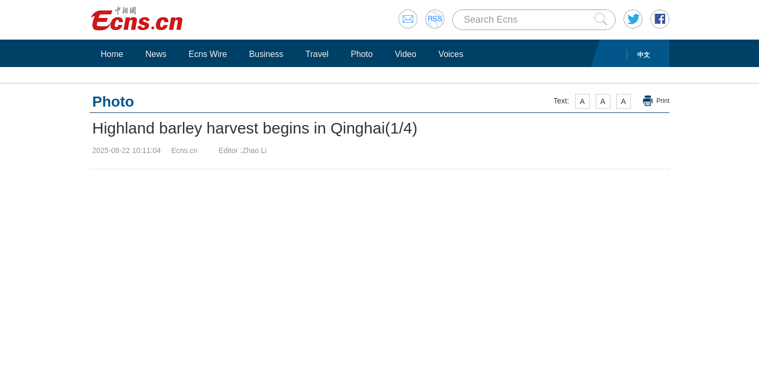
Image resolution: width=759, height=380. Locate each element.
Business (266, 54)
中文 (643, 55)
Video (405, 54)
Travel (317, 54)
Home (112, 54)
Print (662, 100)
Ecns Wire (208, 54)
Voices (451, 54)
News (156, 54)
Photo (362, 54)
